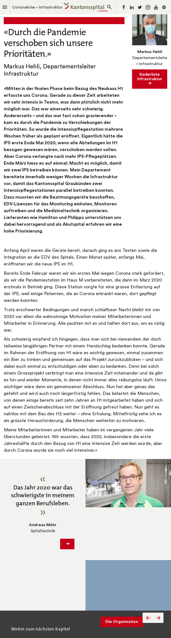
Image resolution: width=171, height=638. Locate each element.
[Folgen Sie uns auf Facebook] (123, 7)
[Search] (109, 7)
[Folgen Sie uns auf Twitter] (139, 7)
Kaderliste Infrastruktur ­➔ (150, 78)
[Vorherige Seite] (148, 618)
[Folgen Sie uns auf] (163, 7)
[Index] (5, 7)
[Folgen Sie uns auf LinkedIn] (131, 7)
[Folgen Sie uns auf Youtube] (155, 7)
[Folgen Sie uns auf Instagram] (147, 7)
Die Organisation (121, 622)
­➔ (67, 544)
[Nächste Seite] (158, 618)
